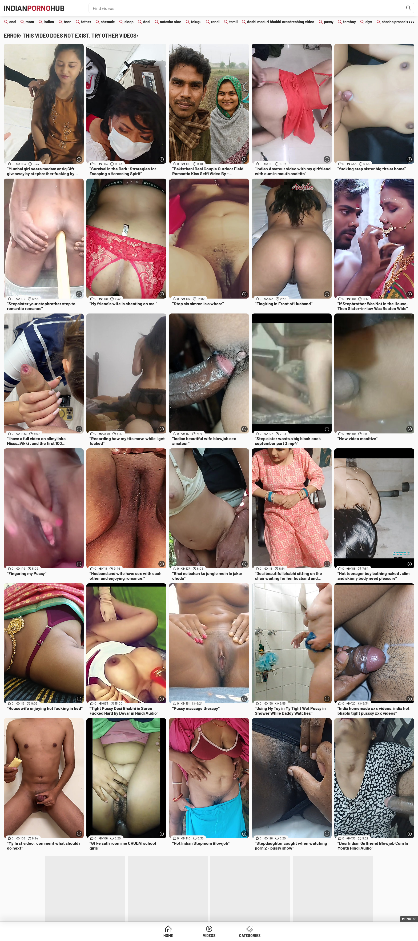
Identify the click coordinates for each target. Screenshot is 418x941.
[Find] (409, 8)
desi (146, 21)
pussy (328, 21)
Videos (209, 935)
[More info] (79, 159)
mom (30, 21)
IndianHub (34, 8)
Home (168, 935)
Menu (406, 919)
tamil (233, 21)
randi (215, 21)
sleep (129, 21)
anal (12, 21)
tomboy (349, 21)
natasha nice (170, 21)
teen (67, 21)
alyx (368, 21)
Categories (249, 935)
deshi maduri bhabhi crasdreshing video (280, 21)
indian (49, 21)
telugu (196, 21)
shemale (108, 21)
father (86, 21)
